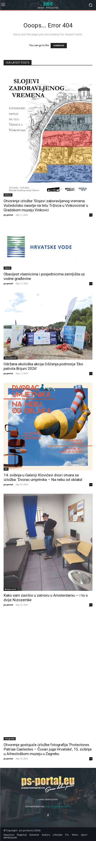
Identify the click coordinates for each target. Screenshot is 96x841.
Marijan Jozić (10, 589)
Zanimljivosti (11, 358)
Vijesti (7, 268)
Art (6, 469)
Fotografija (10, 738)
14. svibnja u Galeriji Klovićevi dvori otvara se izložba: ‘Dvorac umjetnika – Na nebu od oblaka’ (43, 477)
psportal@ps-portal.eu (58, 806)
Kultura (8, 195)
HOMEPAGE (58, 45)
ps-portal (8, 214)
